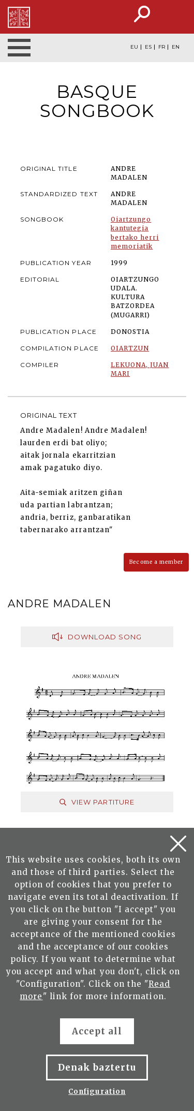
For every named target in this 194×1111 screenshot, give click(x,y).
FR (161, 47)
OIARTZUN (130, 348)
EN (176, 47)
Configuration (97, 1091)
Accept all (97, 1031)
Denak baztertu (97, 1067)
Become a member (156, 562)
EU (134, 47)
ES (148, 47)
